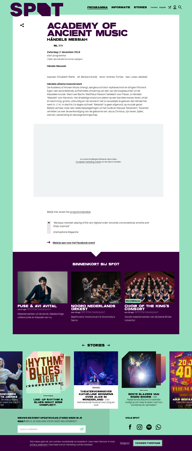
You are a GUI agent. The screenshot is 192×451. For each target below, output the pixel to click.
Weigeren (125, 443)
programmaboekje (80, 211)
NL (56, 46)
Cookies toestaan (147, 443)
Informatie (120, 7)
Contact (154, 7)
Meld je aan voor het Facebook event (74, 242)
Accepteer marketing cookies (88, 162)
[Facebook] (130, 427)
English (162, 7)
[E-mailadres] (52, 429)
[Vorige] (83, 345)
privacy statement (39, 444)
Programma (97, 7)
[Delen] (22, 25)
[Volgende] (108, 345)
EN (61, 46)
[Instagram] (139, 427)
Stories (140, 7)
